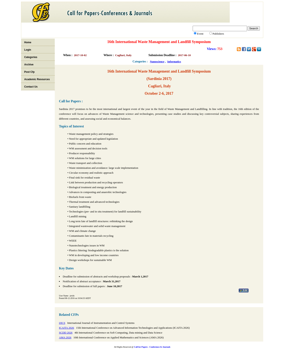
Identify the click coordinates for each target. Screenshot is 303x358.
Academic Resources (37, 79)
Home (27, 42)
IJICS (62, 322)
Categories (30, 57)
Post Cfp (29, 71)
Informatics (174, 61)
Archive (28, 64)
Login (27, 49)
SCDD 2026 (65, 332)
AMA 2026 (65, 337)
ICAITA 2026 (66, 327)
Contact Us (30, 86)
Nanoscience (157, 61)
